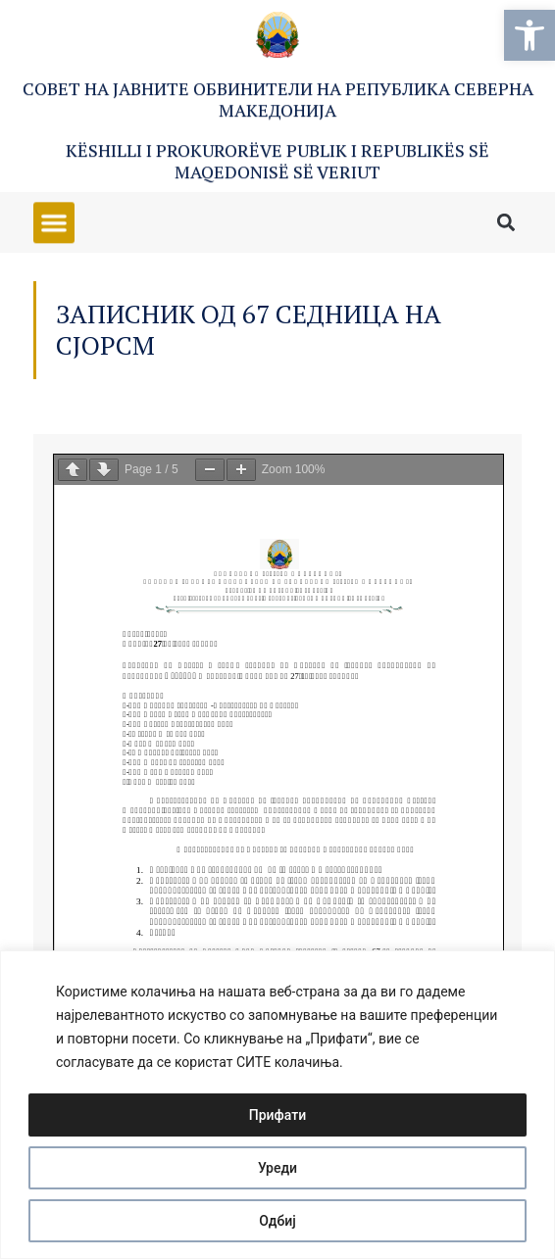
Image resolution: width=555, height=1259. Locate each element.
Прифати (277, 1115)
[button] (529, 35)
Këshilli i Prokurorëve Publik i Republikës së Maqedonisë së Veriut (277, 162)
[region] (277, 1104)
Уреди (277, 1168)
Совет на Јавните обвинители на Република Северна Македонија (278, 100)
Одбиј (277, 1221)
